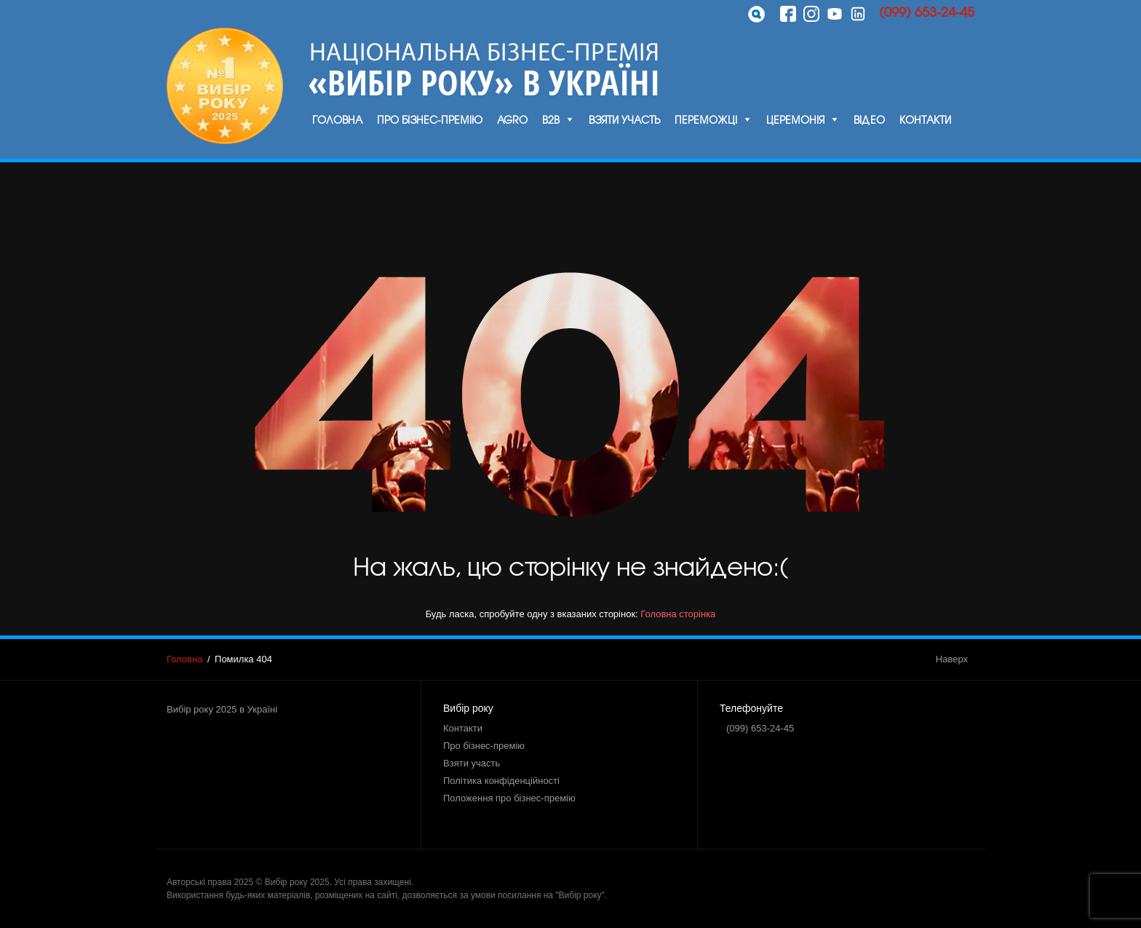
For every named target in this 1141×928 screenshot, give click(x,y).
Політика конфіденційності (501, 780)
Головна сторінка (677, 613)
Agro (512, 119)
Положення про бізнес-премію (509, 798)
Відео (869, 119)
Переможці (706, 119)
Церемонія (795, 119)
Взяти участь (624, 119)
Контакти (925, 119)
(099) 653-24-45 (926, 11)
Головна (337, 119)
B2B (551, 119)
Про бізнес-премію (429, 119)
